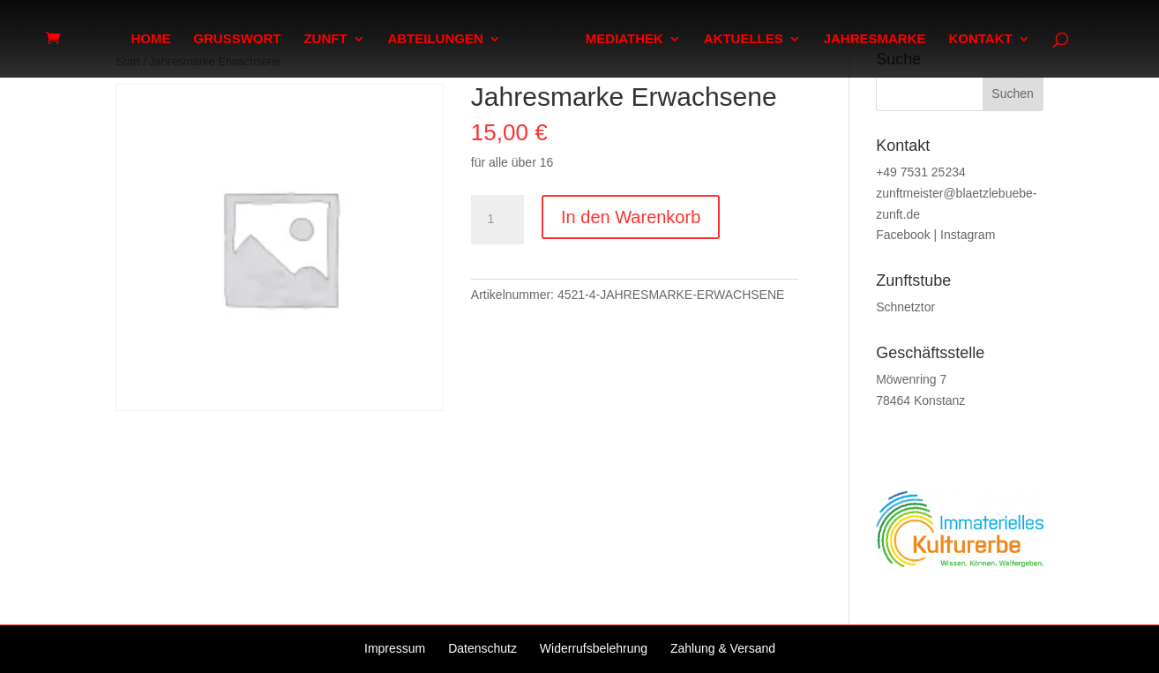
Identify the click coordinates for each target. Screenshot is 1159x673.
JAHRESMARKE (875, 39)
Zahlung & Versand (722, 648)
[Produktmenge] (497, 219)
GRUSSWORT (236, 39)
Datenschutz (482, 648)
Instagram (967, 235)
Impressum (394, 648)
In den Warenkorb (630, 217)
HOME (150, 39)
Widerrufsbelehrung (593, 648)
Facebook (903, 235)
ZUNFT (325, 39)
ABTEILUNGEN (434, 39)
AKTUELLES (743, 39)
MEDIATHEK (624, 39)
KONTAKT (980, 39)
